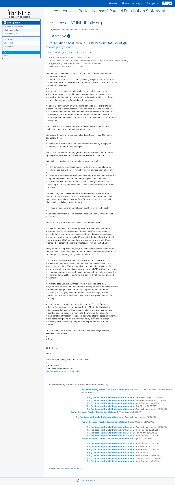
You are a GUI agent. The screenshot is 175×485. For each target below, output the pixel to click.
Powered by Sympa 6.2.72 (90, 480)
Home (113, 3)
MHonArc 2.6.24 (74, 469)
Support (151, 3)
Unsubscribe (9, 46)
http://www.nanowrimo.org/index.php (63, 371)
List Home (8, 39)
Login (167, 3)
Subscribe (8, 43)
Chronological (54, 47)
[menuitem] (113, 3)
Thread (68, 47)
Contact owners (11, 33)
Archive (7, 52)
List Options (12, 22)
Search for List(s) (131, 3)
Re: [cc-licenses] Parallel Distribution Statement (105, 389)
